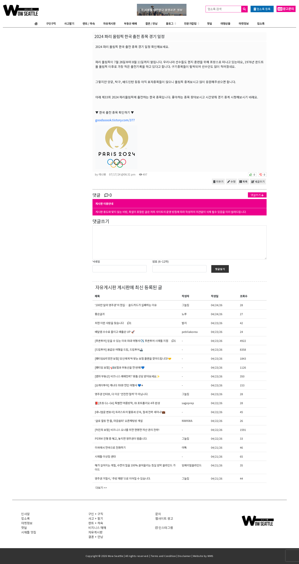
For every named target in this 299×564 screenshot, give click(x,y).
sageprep (188, 403)
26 (241, 421)
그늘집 (185, 305)
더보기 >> (101, 488)
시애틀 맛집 (28, 532)
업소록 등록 (262, 9)
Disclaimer (184, 556)
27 (241, 314)
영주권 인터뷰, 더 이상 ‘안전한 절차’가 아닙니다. (121, 394)
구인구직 (51, 23)
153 (242, 385)
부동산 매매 (130, 23)
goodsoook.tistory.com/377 (115, 120)
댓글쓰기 (257, 195)
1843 (243, 358)
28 (241, 305)
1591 (243, 430)
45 (241, 412)
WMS (210, 556)
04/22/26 (216, 403)
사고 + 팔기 (95, 518)
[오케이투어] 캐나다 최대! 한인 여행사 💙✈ (119, 385)
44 (241, 478)
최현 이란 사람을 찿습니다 (113, 323)
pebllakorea (190, 332)
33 (241, 438)
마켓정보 (244, 23)
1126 (243, 367)
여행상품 (225, 23)
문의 (158, 513)
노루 (184, 314)
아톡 (184, 447)
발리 (184, 323)
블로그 (169, 23)
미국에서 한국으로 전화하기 (110, 447)
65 (241, 456)
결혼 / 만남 (151, 23)
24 (241, 332)
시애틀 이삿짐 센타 (105, 456)
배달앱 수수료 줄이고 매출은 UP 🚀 (115, 332)
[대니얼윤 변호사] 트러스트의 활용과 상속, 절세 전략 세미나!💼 (130, 412)
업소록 (260, 23)
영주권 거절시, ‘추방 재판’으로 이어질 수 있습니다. (123, 478)
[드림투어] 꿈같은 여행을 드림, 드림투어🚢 (119, 349)
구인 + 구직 (95, 513)
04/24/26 (216, 305)
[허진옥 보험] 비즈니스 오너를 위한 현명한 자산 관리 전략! (127, 430)
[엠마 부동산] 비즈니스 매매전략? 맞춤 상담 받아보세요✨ (127, 376)
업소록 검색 (228, 9)
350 (242, 376)
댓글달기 (220, 269)
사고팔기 (69, 23)
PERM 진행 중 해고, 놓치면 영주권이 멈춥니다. (121, 438)
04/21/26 (216, 447)
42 (241, 323)
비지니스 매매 (97, 527)
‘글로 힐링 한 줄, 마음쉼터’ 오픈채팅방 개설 (119, 421)
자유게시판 (109, 23)
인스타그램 (164, 527)
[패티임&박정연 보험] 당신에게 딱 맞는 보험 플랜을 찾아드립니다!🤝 (133, 358)
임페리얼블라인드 (192, 465)
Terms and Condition (163, 556)
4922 (243, 341)
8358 (243, 349)
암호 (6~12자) (160, 261)
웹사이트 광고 (164, 518)
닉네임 (96, 261)
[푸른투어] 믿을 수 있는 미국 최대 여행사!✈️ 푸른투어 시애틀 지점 (135, 341)
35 (241, 465)
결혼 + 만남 (95, 536)
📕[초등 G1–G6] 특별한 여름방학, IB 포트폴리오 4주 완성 (127, 403)
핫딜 (209, 23)
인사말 (25, 513)
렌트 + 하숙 (95, 523)
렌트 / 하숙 (89, 23)
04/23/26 (216, 323)
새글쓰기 (258, 181)
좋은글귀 (100, 314)
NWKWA (187, 421)
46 (241, 447)
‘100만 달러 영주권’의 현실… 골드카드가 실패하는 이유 (126, 305)
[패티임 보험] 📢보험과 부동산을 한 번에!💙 (120, 367)
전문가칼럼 (190, 23)
